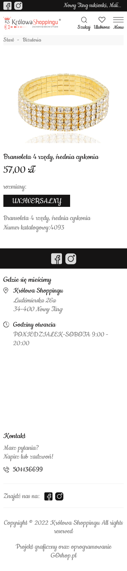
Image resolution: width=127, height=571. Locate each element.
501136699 (28, 470)
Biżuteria (32, 40)
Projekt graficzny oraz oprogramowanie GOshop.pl (63, 551)
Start (8, 40)
